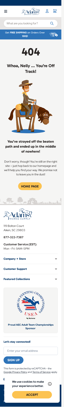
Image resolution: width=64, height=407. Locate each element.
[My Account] (47, 11)
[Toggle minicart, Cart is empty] (55, 11)
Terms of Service (41, 372)
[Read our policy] (50, 384)
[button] (31, 259)
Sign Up (13, 360)
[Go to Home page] (31, 11)
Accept (32, 395)
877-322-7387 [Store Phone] (13, 237)
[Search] (52, 23)
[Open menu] (6, 11)
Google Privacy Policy (15, 372)
